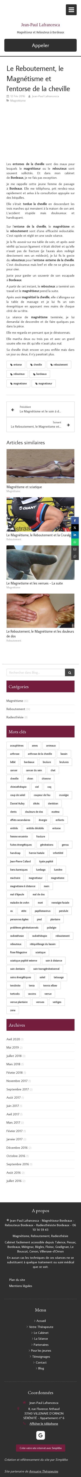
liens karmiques (18, 869)
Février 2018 (14, 1072)
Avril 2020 (13, 1039)
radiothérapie (39, 935)
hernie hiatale (36, 853)
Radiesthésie (15, 717)
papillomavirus (42, 910)
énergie (43, 820)
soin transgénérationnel (46, 968)
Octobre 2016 (15, 1156)
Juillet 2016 (14, 1181)
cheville (14, 778)
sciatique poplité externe (23, 960)
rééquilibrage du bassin (43, 944)
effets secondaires (20, 820)
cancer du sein (34, 770)
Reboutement (15, 709)
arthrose (14, 753)
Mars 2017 (13, 1122)
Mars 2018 (13, 1064)
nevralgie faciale (60, 902)
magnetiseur (35, 878)
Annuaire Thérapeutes (43, 1471)
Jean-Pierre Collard (20, 861)
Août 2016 (13, 1172)
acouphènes (16, 745)
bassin (63, 753)
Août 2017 (13, 1097)
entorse (56, 828)
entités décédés (35, 828)
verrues (40, 1002)
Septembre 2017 (17, 1089)
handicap (15, 853)
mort (40, 902)
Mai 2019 (12, 1047)
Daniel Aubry (17, 803)
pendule (63, 910)
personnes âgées (19, 919)
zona (12, 1010)
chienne (46, 778)
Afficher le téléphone (44, 1423)
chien (30, 778)
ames (35, 745)
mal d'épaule (17, 894)
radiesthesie (17, 935)
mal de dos (38, 894)
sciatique (40, 952)
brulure (47, 762)
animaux (51, 745)
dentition (53, 803)
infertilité (58, 853)
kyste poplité (46, 861)
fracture (40, 836)
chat (53, 770)
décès (36, 803)
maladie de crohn (19, 902)
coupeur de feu (42, 795)
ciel (37, 786)
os (11, 910)
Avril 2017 (12, 1114)
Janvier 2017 (14, 1139)
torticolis (14, 993)
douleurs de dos (34, 811)
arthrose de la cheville (40, 753)
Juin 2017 (12, 1106)
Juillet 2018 (14, 1056)
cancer (13, 770)
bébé (12, 762)
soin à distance (54, 960)
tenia (32, 985)
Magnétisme (14, 701)
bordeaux (29, 762)
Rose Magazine (18, 952)
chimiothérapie (18, 786)
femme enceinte (19, 836)
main (46, 886)
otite (23, 910)
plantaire (55, 919)
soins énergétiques (20, 977)
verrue (47, 993)
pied (39, 919)
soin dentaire (17, 968)
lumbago (40, 869)
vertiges (57, 1002)
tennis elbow (50, 985)
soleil (42, 977)
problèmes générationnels (24, 927)
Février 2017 (14, 1131)
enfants (60, 820)
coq (49, 786)
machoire (15, 878)
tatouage (59, 977)
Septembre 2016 (17, 1164)
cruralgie (63, 795)
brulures (63, 762)
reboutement (63, 935)
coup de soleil (17, 795)
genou (65, 844)
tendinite (15, 985)
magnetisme (57, 878)
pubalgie (51, 927)
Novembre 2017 (16, 1081)
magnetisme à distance (22, 886)
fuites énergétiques (21, 844)
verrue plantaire (18, 1002)
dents (13, 811)
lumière (58, 869)
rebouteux (15, 944)
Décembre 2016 (17, 1147)
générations (46, 844)
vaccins (32, 993)
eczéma (55, 811)
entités (14, 828)
